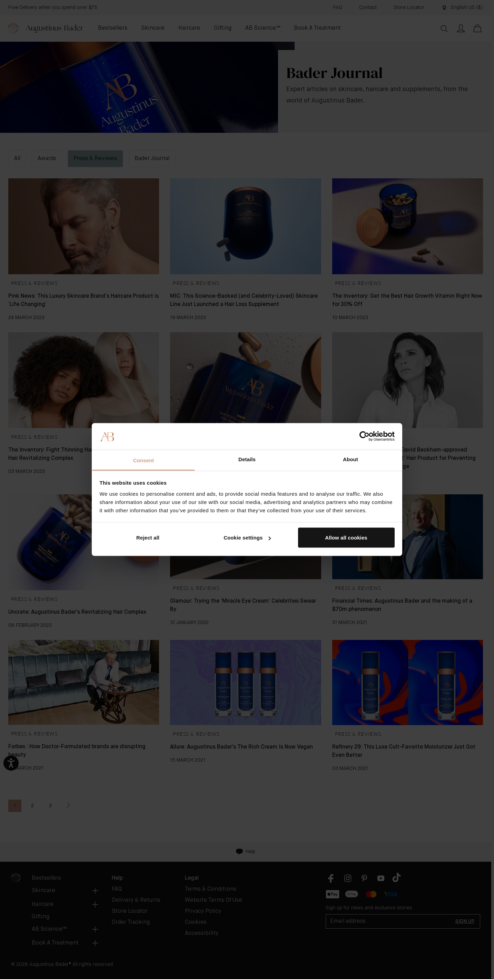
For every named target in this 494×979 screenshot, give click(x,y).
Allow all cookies (346, 538)
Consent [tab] (143, 460)
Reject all (147, 538)
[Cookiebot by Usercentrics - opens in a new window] (364, 436)
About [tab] (350, 459)
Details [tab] (247, 459)
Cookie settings (247, 538)
